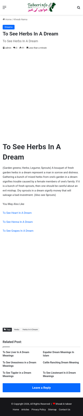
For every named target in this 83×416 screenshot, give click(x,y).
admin (8, 48)
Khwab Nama (20, 19)
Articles (25, 409)
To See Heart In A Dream (17, 212)
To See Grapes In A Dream (18, 230)
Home (7, 19)
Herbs (16, 329)
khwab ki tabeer (64, 404)
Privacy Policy (39, 409)
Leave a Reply (41, 387)
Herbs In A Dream (30, 329)
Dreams (9, 27)
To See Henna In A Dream (18, 222)
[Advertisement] (41, 95)
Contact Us (64, 409)
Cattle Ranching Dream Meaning (61, 362)
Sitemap (52, 409)
